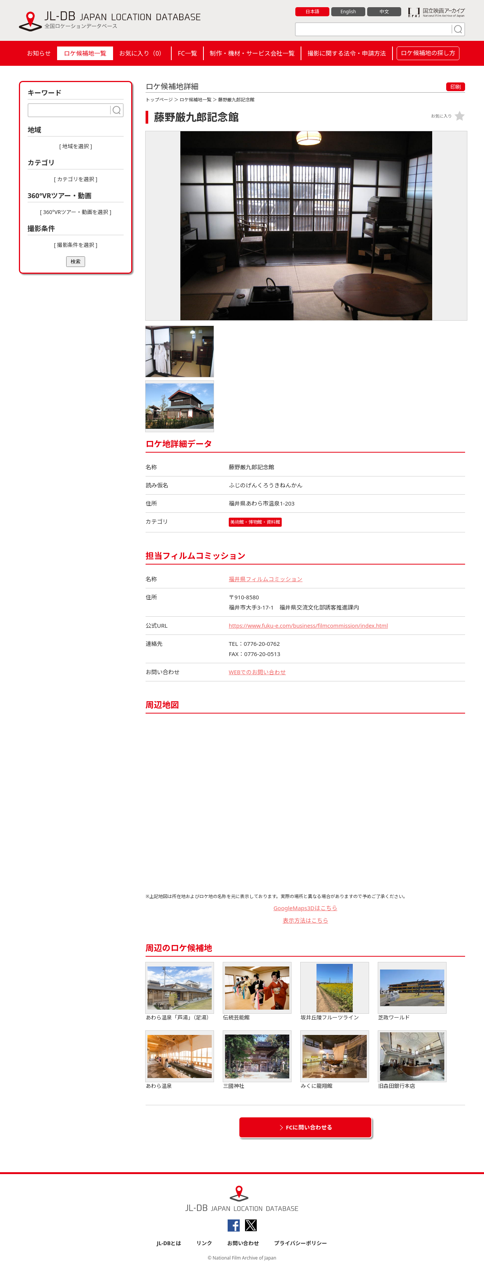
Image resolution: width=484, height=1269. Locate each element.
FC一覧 (187, 53)
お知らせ (39, 53)
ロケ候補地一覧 (85, 53)
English (348, 11)
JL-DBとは (169, 1243)
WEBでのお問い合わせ (257, 672)
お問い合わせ (243, 1243)
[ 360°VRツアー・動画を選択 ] (76, 212)
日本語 (312, 11)
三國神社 (257, 1060)
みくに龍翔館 (335, 1060)
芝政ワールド (412, 991)
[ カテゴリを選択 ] (76, 179)
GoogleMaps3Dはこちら (305, 908)
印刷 (455, 86)
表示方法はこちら (305, 920)
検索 (76, 261)
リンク (204, 1243)
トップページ (159, 99)
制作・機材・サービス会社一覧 (252, 53)
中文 (384, 11)
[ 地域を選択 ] (75, 146)
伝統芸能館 (257, 991)
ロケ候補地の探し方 (428, 53)
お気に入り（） (142, 53)
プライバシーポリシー (300, 1243)
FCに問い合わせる (309, 1127)
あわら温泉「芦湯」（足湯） (180, 991)
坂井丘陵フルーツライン (335, 991)
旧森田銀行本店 (412, 1060)
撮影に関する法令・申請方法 (346, 53)
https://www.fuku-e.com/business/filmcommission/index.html (311, 625)
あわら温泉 (180, 1060)
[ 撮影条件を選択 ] (76, 244)
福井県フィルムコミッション (265, 579)
